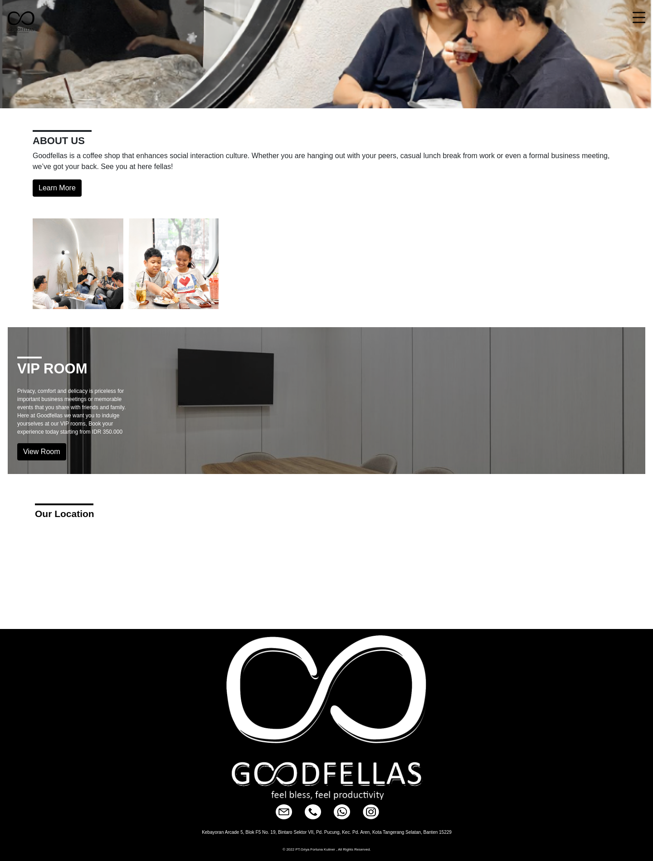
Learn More (57, 188)
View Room (41, 451)
